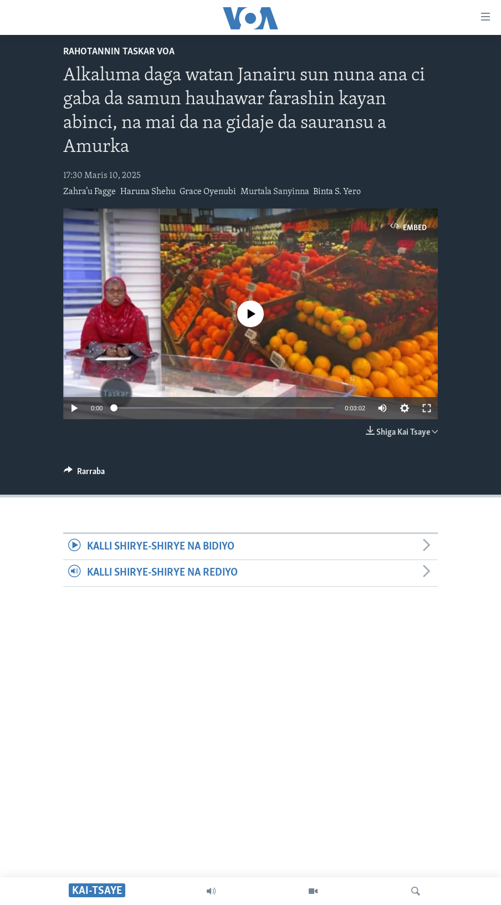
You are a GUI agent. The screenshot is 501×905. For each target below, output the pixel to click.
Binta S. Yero (337, 191)
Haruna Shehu (148, 191)
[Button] (84, 474)
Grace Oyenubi (208, 191)
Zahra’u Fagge (89, 191)
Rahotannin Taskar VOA (119, 52)
